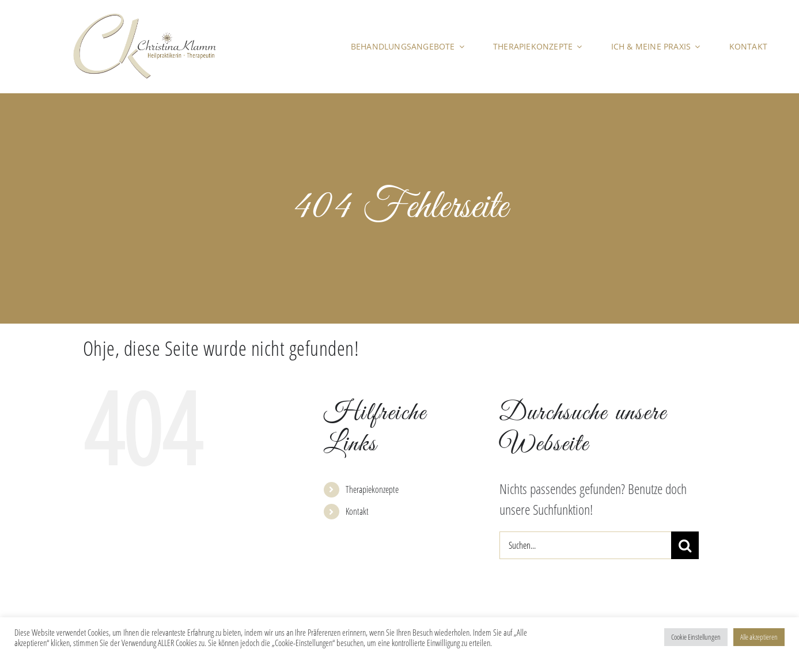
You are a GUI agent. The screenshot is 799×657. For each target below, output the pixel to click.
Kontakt (357, 511)
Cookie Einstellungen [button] (696, 637)
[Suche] (685, 545)
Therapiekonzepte (372, 489)
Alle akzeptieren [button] (759, 637)
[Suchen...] (585, 545)
